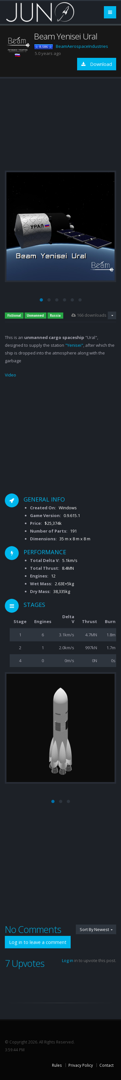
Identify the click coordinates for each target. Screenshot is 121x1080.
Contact (106, 1065)
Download (96, 64)
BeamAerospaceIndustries (82, 46)
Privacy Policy (80, 1065)
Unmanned (35, 315)
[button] (41, 300)
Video (10, 375)
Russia (55, 315)
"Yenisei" (74, 345)
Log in (67, 960)
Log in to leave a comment (37, 942)
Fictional (14, 315)
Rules (57, 1065)
